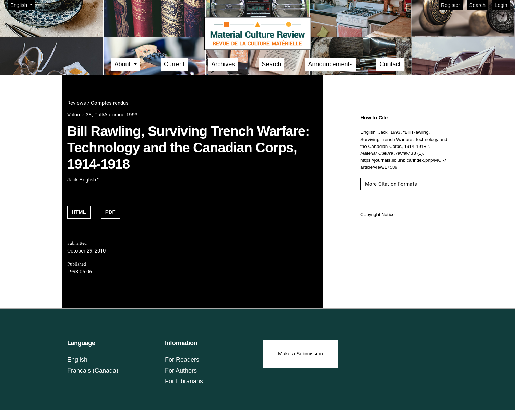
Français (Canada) (92, 370)
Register (450, 5)
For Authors (181, 370)
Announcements (330, 64)
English (22, 4)
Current (174, 64)
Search (477, 5)
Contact (390, 64)
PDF (110, 212)
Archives (223, 64)
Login (501, 5)
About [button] (123, 64)
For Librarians (184, 381)
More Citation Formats (391, 184)
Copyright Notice (377, 214)
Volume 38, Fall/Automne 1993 (102, 114)
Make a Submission (300, 353)
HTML (79, 212)
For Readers (182, 359)
